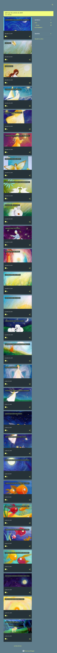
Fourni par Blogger (28, 651)
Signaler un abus (39, 39)
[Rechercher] (52, 4)
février (37, 25)
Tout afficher (8, 14)
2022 (36, 22)
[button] (30, 37)
